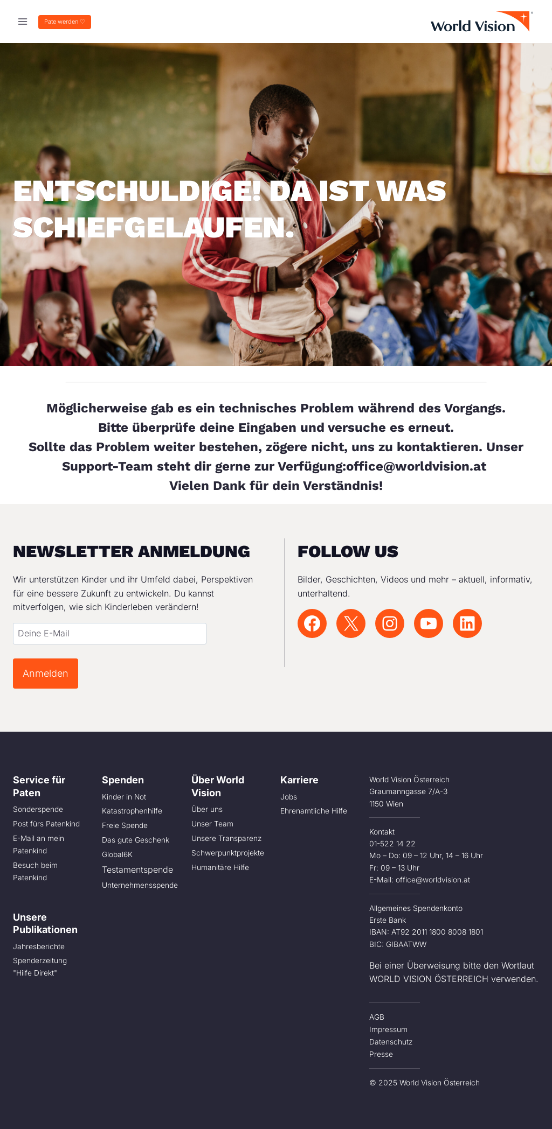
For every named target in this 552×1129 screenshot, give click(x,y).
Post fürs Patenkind (46, 823)
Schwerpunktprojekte (227, 851)
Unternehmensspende (140, 883)
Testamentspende (137, 867)
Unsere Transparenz (226, 837)
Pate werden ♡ (64, 21)
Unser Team (212, 823)
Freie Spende (125, 825)
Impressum (388, 1029)
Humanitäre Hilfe (220, 865)
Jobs (288, 797)
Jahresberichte (39, 944)
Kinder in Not (124, 797)
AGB (376, 1017)
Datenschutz (391, 1040)
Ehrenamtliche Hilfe (313, 811)
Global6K (117, 853)
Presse (381, 1053)
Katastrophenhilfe (132, 811)
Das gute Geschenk (135, 839)
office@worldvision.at (418, 466)
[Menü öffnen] (23, 21)
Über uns (207, 809)
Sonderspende (38, 809)
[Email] (109, 633)
